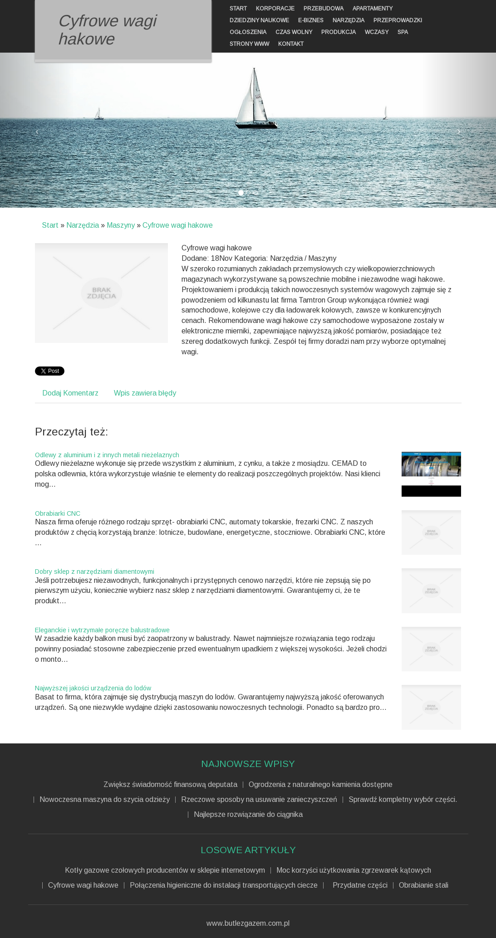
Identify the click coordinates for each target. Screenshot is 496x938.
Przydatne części (358, 885)
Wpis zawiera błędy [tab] (145, 393)
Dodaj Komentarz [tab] (70, 393)
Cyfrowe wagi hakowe (177, 225)
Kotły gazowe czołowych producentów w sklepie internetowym (165, 870)
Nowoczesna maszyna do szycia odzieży (104, 799)
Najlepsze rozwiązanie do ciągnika (248, 814)
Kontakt (291, 44)
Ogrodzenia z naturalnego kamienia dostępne (321, 785)
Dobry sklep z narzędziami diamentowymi (94, 571)
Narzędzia (82, 225)
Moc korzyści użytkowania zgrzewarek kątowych (353, 870)
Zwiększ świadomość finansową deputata (170, 785)
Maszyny (121, 225)
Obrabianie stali (423, 885)
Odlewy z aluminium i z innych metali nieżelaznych (107, 455)
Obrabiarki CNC (57, 513)
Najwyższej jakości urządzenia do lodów (93, 688)
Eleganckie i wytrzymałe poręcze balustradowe (102, 630)
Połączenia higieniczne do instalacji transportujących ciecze (224, 885)
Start (50, 225)
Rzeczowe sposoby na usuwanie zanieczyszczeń (259, 799)
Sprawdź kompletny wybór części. (403, 799)
